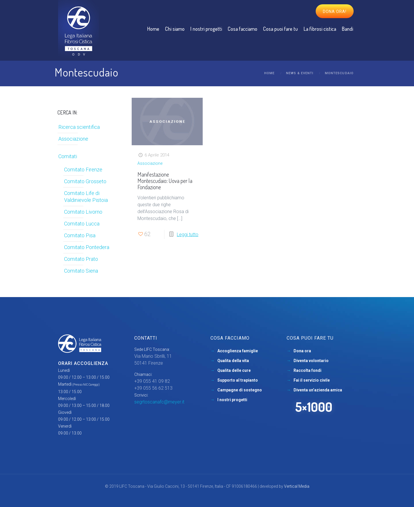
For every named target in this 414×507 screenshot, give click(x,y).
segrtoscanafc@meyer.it (159, 402)
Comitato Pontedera (86, 247)
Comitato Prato (81, 259)
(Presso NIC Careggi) (86, 384)
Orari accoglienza (83, 363)
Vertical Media (296, 486)
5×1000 (313, 407)
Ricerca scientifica (79, 127)
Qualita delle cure (234, 370)
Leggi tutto (187, 234)
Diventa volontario (311, 360)
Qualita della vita (233, 360)
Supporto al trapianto (237, 380)
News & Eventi (299, 73)
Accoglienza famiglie (237, 351)
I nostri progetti (232, 399)
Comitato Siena (81, 271)
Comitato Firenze (83, 170)
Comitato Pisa (79, 235)
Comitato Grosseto (85, 181)
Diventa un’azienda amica (318, 390)
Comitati (67, 156)
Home (269, 73)
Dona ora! (334, 11)
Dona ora (302, 351)
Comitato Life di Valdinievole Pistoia (86, 196)
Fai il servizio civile (312, 380)
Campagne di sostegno (239, 390)
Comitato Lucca (81, 224)
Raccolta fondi (307, 370)
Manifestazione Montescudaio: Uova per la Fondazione (164, 181)
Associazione (149, 163)
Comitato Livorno (83, 212)
